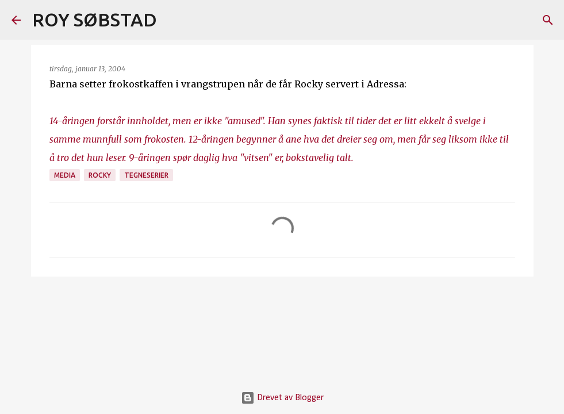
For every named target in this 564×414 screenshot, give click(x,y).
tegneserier (146, 175)
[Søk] (173, 20)
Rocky (100, 175)
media (64, 175)
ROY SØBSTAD (94, 19)
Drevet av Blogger (282, 397)
